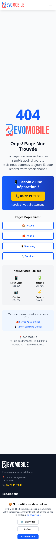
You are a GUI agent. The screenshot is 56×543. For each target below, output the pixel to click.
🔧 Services (28, 256)
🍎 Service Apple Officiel (28, 321)
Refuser (28, 529)
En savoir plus (33, 514)
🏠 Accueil (28, 225)
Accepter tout (28, 536)
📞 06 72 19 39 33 (28, 196)
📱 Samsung (28, 246)
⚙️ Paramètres (28, 521)
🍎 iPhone (28, 235)
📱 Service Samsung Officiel (28, 326)
